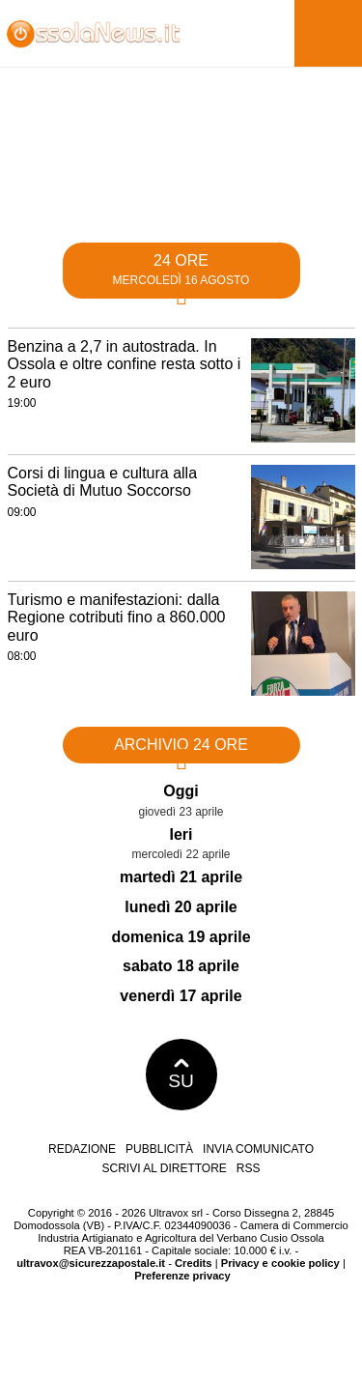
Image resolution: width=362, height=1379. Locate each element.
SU (181, 1074)
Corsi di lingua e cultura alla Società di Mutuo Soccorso (103, 482)
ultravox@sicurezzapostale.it (90, 1263)
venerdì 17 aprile (180, 996)
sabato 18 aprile (181, 966)
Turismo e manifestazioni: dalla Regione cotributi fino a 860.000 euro (117, 617)
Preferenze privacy (182, 1275)
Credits (193, 1263)
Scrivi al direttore (163, 1168)
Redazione (82, 1149)
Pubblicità (159, 1149)
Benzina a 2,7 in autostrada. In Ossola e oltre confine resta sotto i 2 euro (124, 364)
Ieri (180, 834)
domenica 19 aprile (180, 937)
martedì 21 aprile (181, 877)
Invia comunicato (258, 1149)
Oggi (180, 791)
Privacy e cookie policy (280, 1263)
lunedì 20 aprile (181, 907)
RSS (249, 1168)
